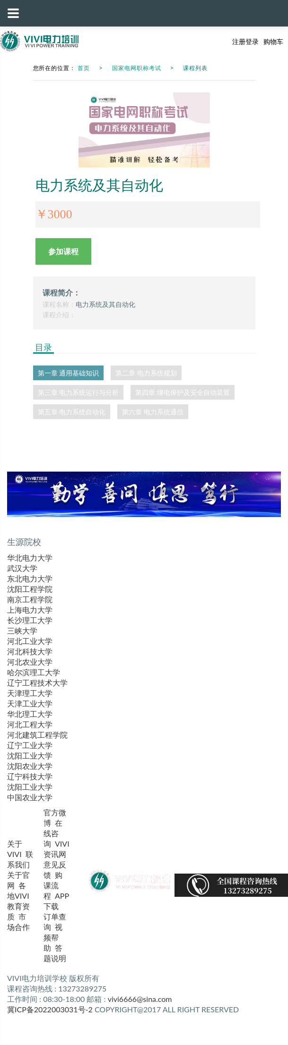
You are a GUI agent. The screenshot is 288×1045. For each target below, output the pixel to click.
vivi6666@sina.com (140, 998)
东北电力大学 (29, 578)
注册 (238, 41)
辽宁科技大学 (29, 776)
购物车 (273, 41)
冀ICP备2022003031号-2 (50, 1009)
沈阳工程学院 (29, 588)
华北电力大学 (29, 557)
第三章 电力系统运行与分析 (78, 392)
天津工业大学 (29, 703)
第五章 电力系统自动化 (72, 412)
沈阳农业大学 (29, 765)
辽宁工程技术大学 (37, 682)
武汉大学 (22, 567)
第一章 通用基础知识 (68, 373)
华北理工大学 (29, 713)
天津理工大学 (29, 692)
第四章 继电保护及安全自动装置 (182, 392)
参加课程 (63, 251)
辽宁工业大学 (29, 745)
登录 (252, 41)
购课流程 (53, 885)
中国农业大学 (29, 797)
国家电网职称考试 (136, 67)
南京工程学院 (29, 599)
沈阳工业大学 (29, 755)
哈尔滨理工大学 (33, 672)
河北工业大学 (29, 640)
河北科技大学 (29, 651)
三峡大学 (22, 630)
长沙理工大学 (29, 620)
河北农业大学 (29, 661)
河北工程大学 (29, 724)
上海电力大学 (29, 609)
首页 (84, 67)
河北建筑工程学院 (37, 734)
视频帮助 (53, 937)
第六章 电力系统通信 (152, 412)
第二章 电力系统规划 (146, 373)
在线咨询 (53, 833)
